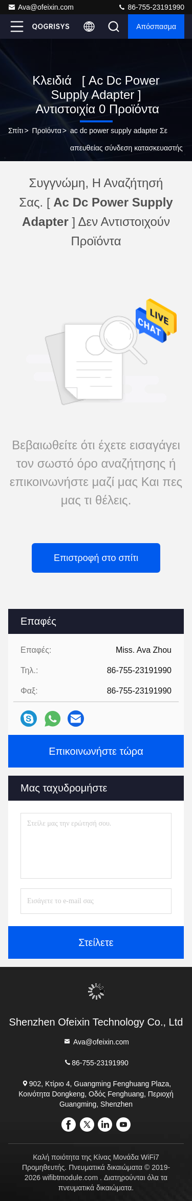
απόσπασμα (156, 26)
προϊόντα (46, 130)
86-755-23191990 (151, 7)
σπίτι (15, 130)
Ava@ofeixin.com (41, 7)
